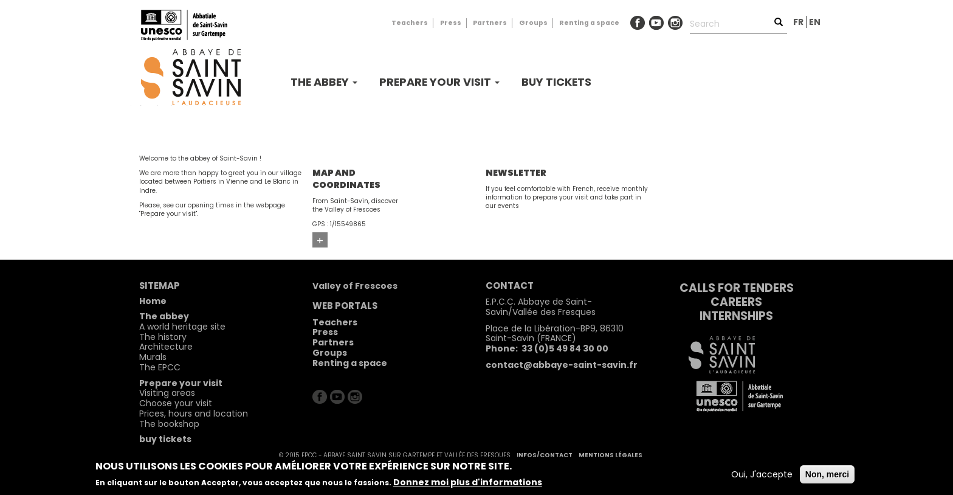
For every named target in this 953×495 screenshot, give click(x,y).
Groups (533, 22)
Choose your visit (175, 403)
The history (163, 337)
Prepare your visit (439, 81)
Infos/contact (545, 455)
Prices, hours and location (193, 413)
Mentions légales (610, 455)
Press (450, 22)
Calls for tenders (736, 288)
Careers (736, 302)
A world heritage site (182, 326)
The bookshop (169, 424)
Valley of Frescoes (354, 286)
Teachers (409, 22)
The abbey (324, 81)
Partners (490, 22)
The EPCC (160, 367)
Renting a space (589, 22)
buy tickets (556, 81)
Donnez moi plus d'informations (467, 483)
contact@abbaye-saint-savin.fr (562, 365)
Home (153, 301)
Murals (153, 357)
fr (798, 22)
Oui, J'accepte (762, 474)
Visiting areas (167, 393)
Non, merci (827, 474)
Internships (736, 316)
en (815, 22)
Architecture (166, 347)
